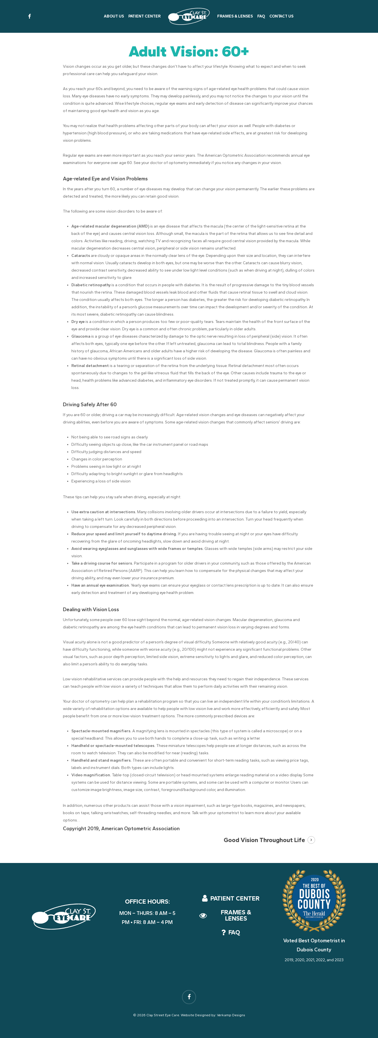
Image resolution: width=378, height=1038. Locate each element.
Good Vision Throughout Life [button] (264, 840)
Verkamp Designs (231, 1015)
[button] (235, 898)
